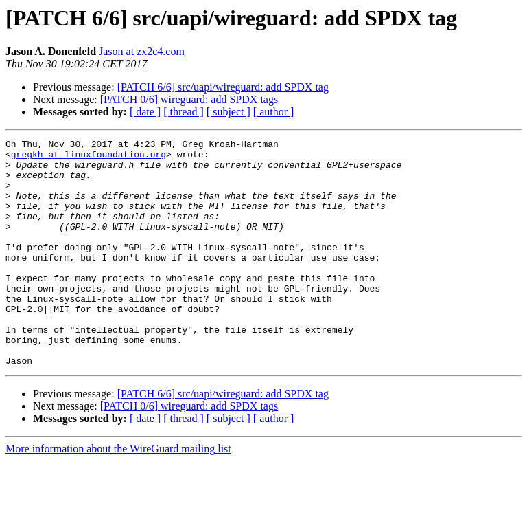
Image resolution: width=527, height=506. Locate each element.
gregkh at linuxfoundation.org (88, 158)
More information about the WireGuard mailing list (118, 494)
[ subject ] (228, 112)
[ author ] (273, 112)
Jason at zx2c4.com (142, 51)
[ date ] (145, 112)
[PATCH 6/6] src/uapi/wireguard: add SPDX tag (223, 87)
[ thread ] (183, 112)
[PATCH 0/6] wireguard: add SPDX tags (189, 99)
